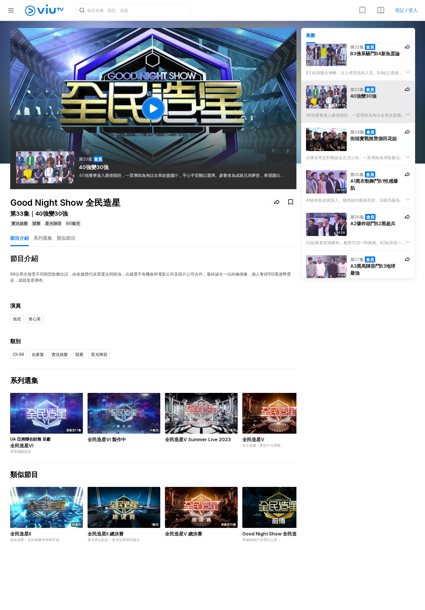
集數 (310, 35)
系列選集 (42, 238)
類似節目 (66, 238)
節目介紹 (19, 238)
